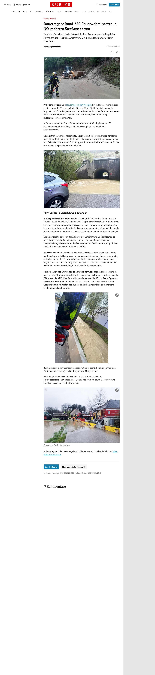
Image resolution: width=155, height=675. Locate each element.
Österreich (50, 11)
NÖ (31, 11)
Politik (59, 11)
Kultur (84, 11)
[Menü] (7, 4)
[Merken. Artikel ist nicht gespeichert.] (117, 52)
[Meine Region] (20, 4)
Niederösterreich (50, 19)
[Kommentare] (111, 52)
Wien (25, 11)
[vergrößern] (117, 59)
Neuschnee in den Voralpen (79, 104)
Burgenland (39, 11)
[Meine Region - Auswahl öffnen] (29, 4)
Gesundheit (101, 11)
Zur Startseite (51, 467)
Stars (110, 11)
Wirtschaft (68, 11)
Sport (77, 11)
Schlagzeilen (15, 11)
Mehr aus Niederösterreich (74, 467)
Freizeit (91, 11)
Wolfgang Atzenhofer (52, 46)
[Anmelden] (101, 4)
